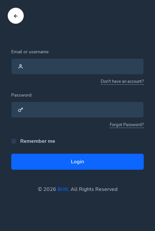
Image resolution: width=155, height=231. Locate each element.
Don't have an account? (122, 81)
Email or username (29, 52)
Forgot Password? (127, 125)
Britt (62, 189)
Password (21, 95)
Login (77, 161)
